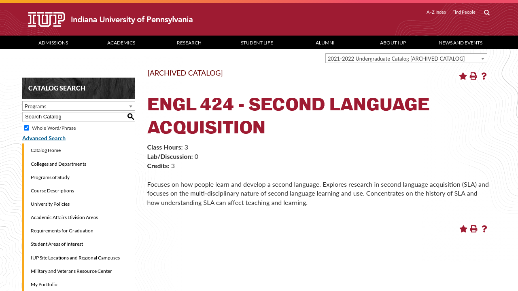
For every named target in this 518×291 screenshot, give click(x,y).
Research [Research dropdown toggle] (189, 43)
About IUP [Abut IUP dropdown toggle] (393, 43)
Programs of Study (50, 177)
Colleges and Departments (58, 164)
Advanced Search (44, 138)
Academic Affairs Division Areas (64, 217)
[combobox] (406, 58)
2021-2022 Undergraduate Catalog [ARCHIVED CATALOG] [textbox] (396, 58)
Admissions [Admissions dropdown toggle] (53, 43)
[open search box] (487, 13)
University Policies (50, 204)
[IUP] (139, 19)
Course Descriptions (52, 191)
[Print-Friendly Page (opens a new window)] (473, 76)
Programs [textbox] (36, 106)
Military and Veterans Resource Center (71, 271)
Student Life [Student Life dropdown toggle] (257, 43)
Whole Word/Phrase (54, 128)
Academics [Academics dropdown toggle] (121, 43)
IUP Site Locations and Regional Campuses (75, 258)
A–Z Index (436, 12)
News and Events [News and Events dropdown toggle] (460, 43)
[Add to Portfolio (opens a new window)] (463, 76)
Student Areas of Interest (57, 244)
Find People (464, 12)
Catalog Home (46, 150)
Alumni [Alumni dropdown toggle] (325, 43)
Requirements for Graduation (62, 231)
